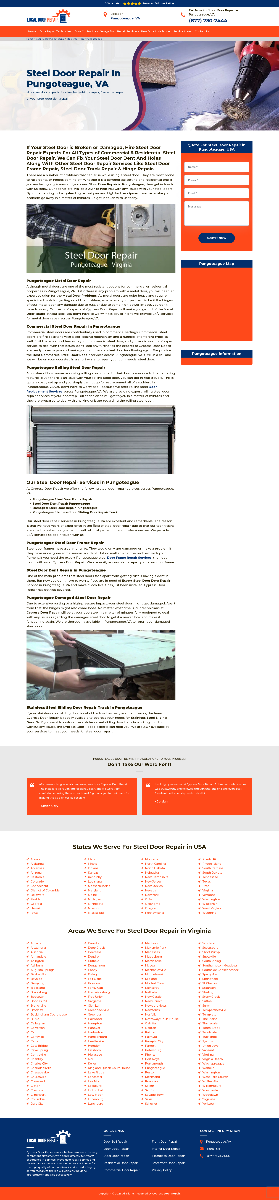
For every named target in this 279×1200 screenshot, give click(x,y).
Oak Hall (151, 1023)
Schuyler (151, 1103)
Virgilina (208, 1054)
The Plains (209, 1019)
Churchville (38, 1077)
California (37, 877)
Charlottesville (41, 1068)
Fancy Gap (95, 987)
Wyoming (209, 912)
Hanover (94, 1028)
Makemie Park (155, 947)
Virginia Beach (212, 1059)
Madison (151, 943)
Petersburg (153, 1050)
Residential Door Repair (121, 1163)
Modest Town (155, 983)
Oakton (150, 1028)
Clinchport (38, 1094)
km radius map (216, 305)
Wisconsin (209, 904)
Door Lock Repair (116, 1148)
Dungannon (96, 965)
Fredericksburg (99, 992)
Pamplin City (154, 1041)
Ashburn (37, 965)
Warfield (208, 1068)
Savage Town (154, 1094)
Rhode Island (211, 863)
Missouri (94, 908)
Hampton (95, 1023)
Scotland (208, 943)
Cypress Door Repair (166, 1193)
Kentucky (95, 877)
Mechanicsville (155, 970)
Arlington (37, 961)
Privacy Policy (162, 1170)
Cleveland (38, 1081)
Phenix (150, 1054)
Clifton (35, 1086)
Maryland (94, 890)
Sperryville (209, 974)
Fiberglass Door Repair (168, 1156)
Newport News (156, 1005)
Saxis (148, 1099)
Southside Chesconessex (220, 970)
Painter (150, 1032)
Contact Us (202, 31)
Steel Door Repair (116, 1156)
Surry (206, 1005)
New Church (153, 1001)
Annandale (38, 956)
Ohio (148, 899)
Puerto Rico (210, 859)
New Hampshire (156, 877)
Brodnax (37, 1010)
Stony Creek (211, 996)
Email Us (213, 1149)
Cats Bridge (39, 1045)
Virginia (207, 890)
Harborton (95, 1032)
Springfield (210, 979)
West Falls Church (215, 1077)
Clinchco (37, 1090)
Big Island (38, 987)
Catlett (36, 1041)
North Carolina (155, 863)
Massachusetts (99, 886)
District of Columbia (45, 890)
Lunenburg (96, 1099)
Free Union (96, 996)
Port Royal (152, 1059)
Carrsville (37, 1037)
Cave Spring (39, 1050)
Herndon (94, 1045)
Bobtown (37, 996)
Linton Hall (95, 1090)
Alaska (35, 859)
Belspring (37, 983)
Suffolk (207, 1001)
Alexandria (38, 947)
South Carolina (212, 868)
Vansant (208, 1050)
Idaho (92, 859)
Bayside (36, 979)
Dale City (37, 1103)
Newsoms (152, 1010)
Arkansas (37, 868)
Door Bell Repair (115, 1141)
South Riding (211, 961)
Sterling (207, 992)
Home (32, 31)
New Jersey (153, 881)
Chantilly (37, 1059)
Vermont (208, 895)
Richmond (152, 1077)
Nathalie (151, 992)
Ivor (90, 1059)
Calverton (38, 1028)
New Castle (153, 996)
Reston (150, 1072)
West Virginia (211, 908)
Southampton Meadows (220, 965)
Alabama (37, 863)
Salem (149, 1086)
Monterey (152, 987)
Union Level (210, 1045)
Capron (36, 1032)
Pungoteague (155, 1068)
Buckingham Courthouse (49, 1014)
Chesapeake (40, 1072)
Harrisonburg (97, 1037)
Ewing (92, 974)
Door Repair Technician (55, 31)
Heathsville (96, 1041)
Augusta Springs (42, 970)
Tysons (207, 1041)
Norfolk (150, 1014)
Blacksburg (39, 992)
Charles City (39, 1063)
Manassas (152, 952)
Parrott (150, 1045)
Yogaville (208, 1099)
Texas (206, 881)
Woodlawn (210, 1094)
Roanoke (151, 1081)
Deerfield (94, 952)
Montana (151, 859)
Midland (151, 979)
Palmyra (151, 1037)
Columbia (38, 1099)
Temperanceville (214, 1010)
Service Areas (182, 31)
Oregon (150, 908)
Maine (92, 895)
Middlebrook (154, 974)
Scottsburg (210, 947)
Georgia (36, 904)
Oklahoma (152, 904)
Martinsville (153, 961)
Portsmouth (154, 1063)
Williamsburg (212, 1086)
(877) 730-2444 (208, 20)
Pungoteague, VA (125, 18)
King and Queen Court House (109, 1068)
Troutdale (209, 1032)
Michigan (94, 899)
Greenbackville (98, 1010)
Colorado (37, 881)
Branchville (38, 1005)
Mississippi (96, 912)
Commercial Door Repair (122, 1170)
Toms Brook (211, 1028)
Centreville (38, 1054)
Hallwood (95, 1019)
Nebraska (152, 872)
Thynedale (209, 1023)
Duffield (93, 961)
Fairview (94, 983)
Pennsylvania (154, 912)
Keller (92, 1063)
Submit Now (216, 238)
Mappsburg (153, 956)
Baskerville (38, 974)
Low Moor (95, 1094)
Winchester (210, 1090)
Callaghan (38, 1023)
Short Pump (211, 952)
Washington (211, 899)
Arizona (36, 872)
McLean (151, 965)
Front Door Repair (165, 1141)
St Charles (209, 983)
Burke (35, 1019)
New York (152, 895)
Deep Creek (96, 947)
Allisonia (37, 952)
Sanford (150, 1090)
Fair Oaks (95, 979)
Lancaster (95, 1077)
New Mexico (154, 886)
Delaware (37, 895)
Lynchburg (95, 1103)
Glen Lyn (94, 1005)
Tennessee (210, 877)
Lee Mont (95, 1081)
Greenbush (96, 1014)
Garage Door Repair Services (119, 31)
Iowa (34, 912)
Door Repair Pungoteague (50, 39)
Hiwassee (95, 1054)
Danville (93, 943)
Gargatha (94, 1001)
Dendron (94, 956)
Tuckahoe (209, 1037)
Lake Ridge (96, 1072)
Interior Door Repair (166, 1148)
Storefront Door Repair (168, 1163)
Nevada (150, 890)
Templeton (210, 1014)
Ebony (92, 970)
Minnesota (95, 904)
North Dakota (155, 868)
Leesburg (95, 1086)
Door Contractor (85, 31)
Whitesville (210, 1081)
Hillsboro (94, 1050)
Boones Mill (39, 1001)
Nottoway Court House (162, 1019)
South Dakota (212, 872)
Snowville (209, 956)
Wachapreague (213, 1063)
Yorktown (209, 1103)
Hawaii (35, 908)
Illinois (92, 863)
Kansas (93, 872)
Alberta (36, 943)
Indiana (93, 868)
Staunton (209, 987)
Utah (205, 886)
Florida (36, 899)
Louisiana (95, 881)
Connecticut (39, 886)
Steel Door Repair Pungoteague (84, 39)
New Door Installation (155, 31)
